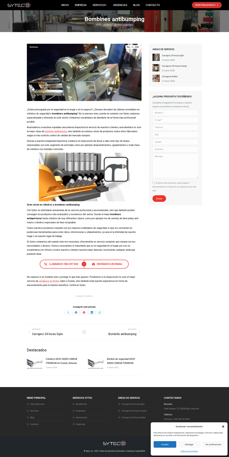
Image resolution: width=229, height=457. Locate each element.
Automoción (81, 417)
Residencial (81, 404)
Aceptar (165, 444)
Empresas (80, 411)
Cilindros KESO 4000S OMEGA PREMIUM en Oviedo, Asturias (61, 361)
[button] (223, 426)
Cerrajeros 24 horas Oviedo (174, 66)
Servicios (34, 411)
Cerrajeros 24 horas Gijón (133, 404)
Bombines (34, 47)
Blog (32, 417)
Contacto (34, 424)
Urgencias (80, 424)
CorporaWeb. (140, 451)
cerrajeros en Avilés (49, 281)
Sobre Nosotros (37, 404)
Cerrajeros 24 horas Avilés (134, 417)
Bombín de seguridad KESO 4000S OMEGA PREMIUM (121, 361)
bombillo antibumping (56, 131)
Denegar (189, 444)
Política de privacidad (189, 451)
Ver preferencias (213, 444)
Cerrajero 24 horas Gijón (173, 55)
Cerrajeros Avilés (170, 76)
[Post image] (35, 363)
